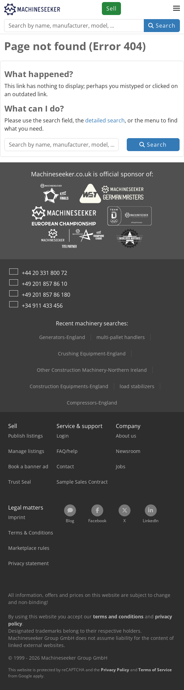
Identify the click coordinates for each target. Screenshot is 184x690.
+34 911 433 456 (42, 305)
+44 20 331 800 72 (44, 273)
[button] (176, 8)
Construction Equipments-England (69, 386)
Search (161, 25)
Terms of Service (155, 670)
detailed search (105, 120)
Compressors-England (92, 402)
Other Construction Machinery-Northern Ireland (92, 370)
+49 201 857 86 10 (44, 284)
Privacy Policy (115, 670)
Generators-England (62, 337)
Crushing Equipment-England (92, 353)
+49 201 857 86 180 (46, 294)
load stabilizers (137, 386)
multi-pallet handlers (120, 337)
